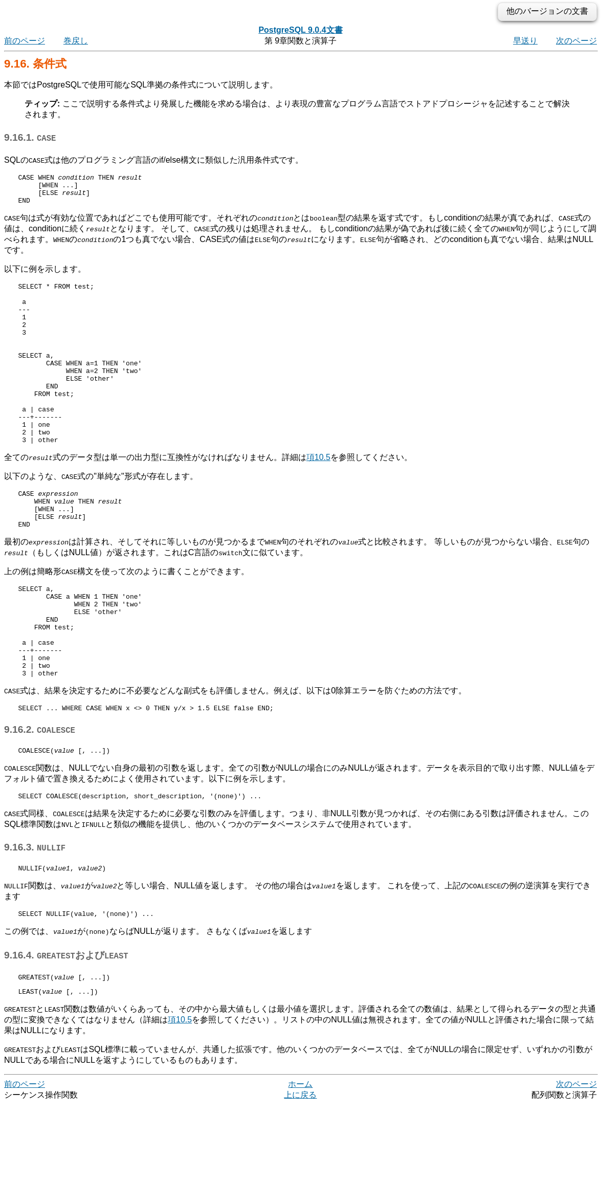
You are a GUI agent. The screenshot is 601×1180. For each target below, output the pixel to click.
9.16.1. (30, 137)
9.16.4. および (66, 1027)
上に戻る (300, 1170)
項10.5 (318, 495)
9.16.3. (34, 916)
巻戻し (75, 40)
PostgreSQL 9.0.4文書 (300, 30)
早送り (525, 40)
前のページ (24, 40)
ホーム (300, 1159)
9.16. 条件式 (35, 63)
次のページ (576, 40)
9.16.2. (39, 795)
